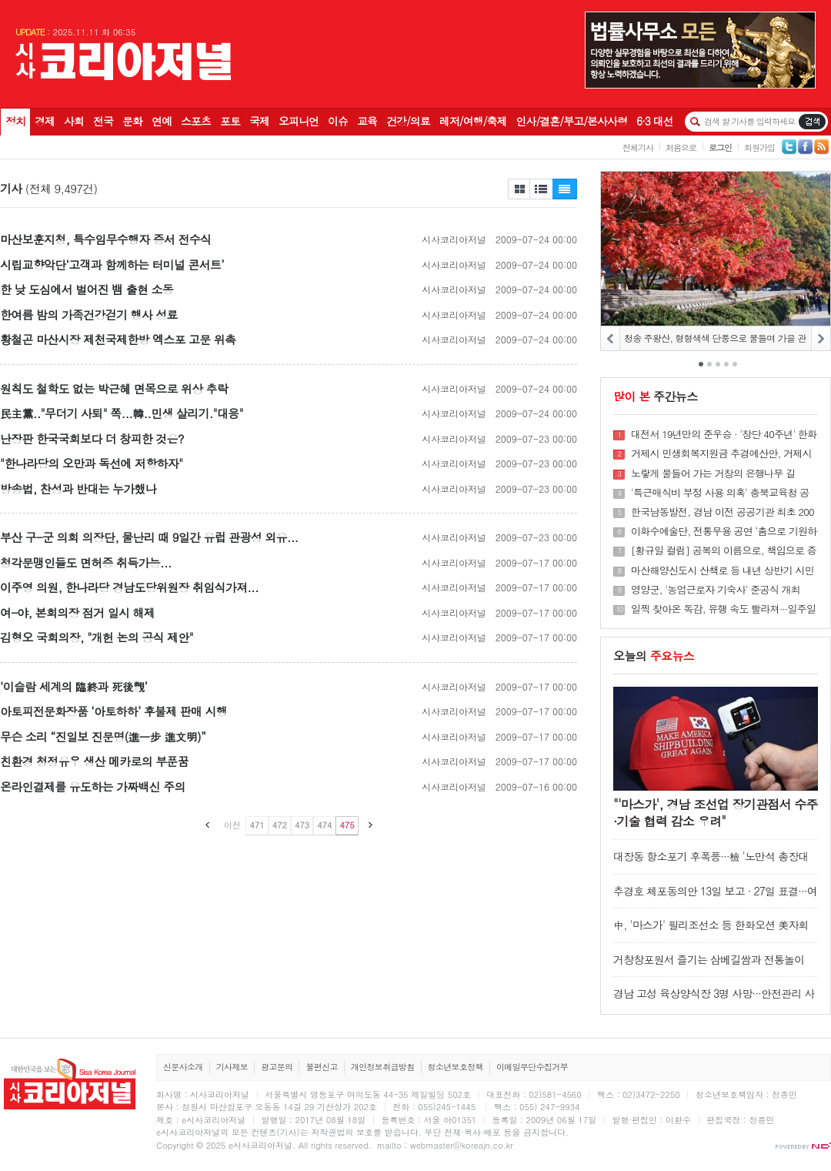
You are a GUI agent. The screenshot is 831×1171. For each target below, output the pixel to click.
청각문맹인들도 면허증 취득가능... (86, 562)
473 (302, 825)
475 (346, 825)
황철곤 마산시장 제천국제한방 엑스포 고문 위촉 (117, 339)
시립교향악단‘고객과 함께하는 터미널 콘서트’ (112, 264)
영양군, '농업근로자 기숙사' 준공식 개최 (715, 590)
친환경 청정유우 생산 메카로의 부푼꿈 (94, 761)
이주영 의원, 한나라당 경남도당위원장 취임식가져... (129, 587)
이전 (232, 825)
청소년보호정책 (455, 1066)
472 (279, 825)
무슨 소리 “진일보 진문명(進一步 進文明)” (102, 736)
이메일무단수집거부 (532, 1066)
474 (324, 825)
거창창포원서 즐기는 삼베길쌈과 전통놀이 (708, 959)
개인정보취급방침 (383, 1066)
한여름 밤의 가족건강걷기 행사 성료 (89, 314)
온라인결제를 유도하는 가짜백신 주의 (92, 786)
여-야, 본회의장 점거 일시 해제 (77, 612)
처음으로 (681, 147)
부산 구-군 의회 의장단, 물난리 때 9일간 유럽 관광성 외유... (149, 537)
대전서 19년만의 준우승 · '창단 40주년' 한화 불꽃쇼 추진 (723, 434)
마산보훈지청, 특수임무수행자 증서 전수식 (105, 239)
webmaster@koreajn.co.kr (461, 1145)
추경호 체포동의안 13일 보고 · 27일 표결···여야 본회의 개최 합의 (715, 898)
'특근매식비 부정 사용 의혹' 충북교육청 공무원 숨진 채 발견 (720, 493)
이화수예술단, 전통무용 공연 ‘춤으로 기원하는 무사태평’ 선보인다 (723, 531)
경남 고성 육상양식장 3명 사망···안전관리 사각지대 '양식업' (714, 1000)
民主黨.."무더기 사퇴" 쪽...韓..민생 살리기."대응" (121, 413)
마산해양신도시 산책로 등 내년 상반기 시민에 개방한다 (722, 570)
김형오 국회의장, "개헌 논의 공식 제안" (96, 637)
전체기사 (637, 147)
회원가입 (759, 147)
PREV (610, 338)
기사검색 (812, 122)
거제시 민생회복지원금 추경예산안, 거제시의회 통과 (721, 453)
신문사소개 (183, 1066)
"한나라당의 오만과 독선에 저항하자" (91, 463)
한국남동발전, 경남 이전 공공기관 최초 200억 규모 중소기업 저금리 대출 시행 (722, 512)
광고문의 (276, 1066)
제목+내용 (564, 189)
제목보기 (518, 189)
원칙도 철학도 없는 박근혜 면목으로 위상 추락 (114, 388)
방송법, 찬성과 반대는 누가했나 (78, 488)
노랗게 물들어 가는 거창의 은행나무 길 (713, 473)
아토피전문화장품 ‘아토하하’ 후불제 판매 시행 (113, 711)
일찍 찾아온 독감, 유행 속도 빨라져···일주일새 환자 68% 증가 (723, 609)
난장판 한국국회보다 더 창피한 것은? (92, 438)
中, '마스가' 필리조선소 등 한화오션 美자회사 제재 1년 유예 (711, 932)
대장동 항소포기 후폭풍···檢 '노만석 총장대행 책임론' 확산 (711, 863)
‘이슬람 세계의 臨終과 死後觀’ (73, 686)
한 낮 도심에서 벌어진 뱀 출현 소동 (86, 289)
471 (256, 825)
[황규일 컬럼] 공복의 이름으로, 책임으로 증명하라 (723, 550)
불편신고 (321, 1066)
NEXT (820, 338)
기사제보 (232, 1066)
